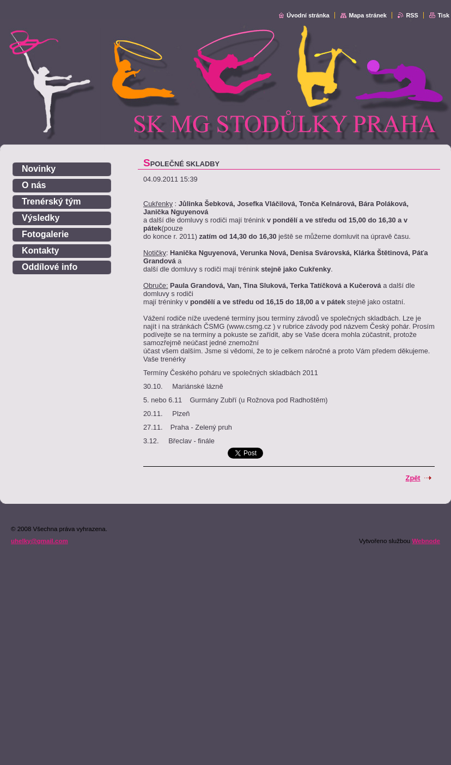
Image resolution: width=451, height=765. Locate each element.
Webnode (426, 541)
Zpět (413, 478)
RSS (412, 15)
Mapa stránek (368, 15)
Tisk (443, 15)
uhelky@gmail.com (39, 541)
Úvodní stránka (308, 15)
